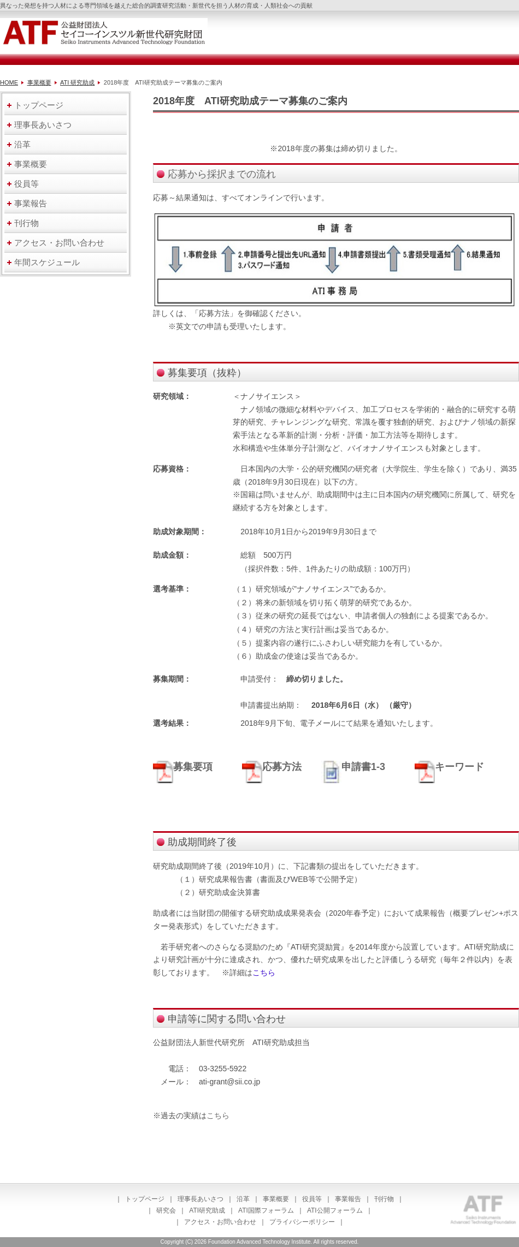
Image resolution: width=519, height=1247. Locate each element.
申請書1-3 (353, 766)
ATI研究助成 (207, 1210)
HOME (9, 82)
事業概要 (39, 82)
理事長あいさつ (200, 1199)
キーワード (449, 766)
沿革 (243, 1199)
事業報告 (348, 1199)
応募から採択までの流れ (222, 174)
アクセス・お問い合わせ (220, 1222)
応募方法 (272, 766)
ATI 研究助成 (77, 82)
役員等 (312, 1199)
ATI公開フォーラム (335, 1210)
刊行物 (384, 1199)
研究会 (166, 1210)
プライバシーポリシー (302, 1222)
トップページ (144, 1199)
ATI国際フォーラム (266, 1210)
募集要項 (193, 766)
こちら (218, 1115)
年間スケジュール (47, 262)
